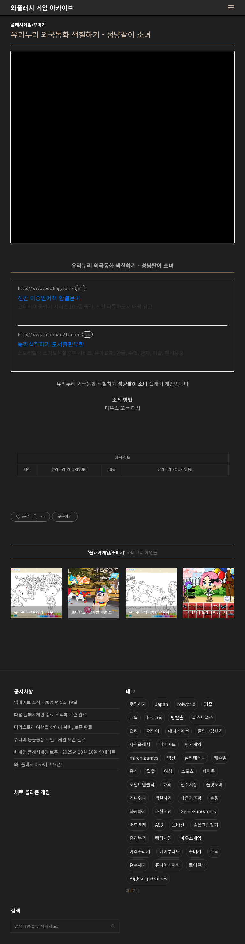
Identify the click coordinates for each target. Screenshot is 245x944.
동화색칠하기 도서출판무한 (51, 344)
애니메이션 (178, 731)
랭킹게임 (163, 838)
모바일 (178, 824)
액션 (171, 757)
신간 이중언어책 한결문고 (49, 298)
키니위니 (138, 798)
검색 (113, 926)
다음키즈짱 (191, 798)
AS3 (159, 824)
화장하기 (138, 811)
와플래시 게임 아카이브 (42, 7)
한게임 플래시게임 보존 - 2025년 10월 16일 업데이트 (64, 752)
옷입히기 (138, 704)
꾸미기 (195, 851)
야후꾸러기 (140, 851)
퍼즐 (208, 704)
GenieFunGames (198, 811)
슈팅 (214, 798)
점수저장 (189, 784)
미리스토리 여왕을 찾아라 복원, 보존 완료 (53, 727)
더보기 (131, 890)
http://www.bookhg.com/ (46, 288)
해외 (167, 784)
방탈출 (177, 717)
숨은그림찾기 (205, 824)
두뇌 (214, 851)
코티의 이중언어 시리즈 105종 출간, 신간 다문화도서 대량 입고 (85, 306)
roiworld (186, 704)
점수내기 (138, 865)
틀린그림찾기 (210, 731)
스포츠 (187, 771)
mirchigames (144, 757)
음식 (134, 771)
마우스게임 (191, 838)
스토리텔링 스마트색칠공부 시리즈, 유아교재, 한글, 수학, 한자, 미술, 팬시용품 (101, 352)
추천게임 (163, 811)
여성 (168, 771)
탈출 (151, 771)
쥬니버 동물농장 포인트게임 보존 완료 (49, 739)
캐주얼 (220, 757)
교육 (134, 717)
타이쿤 (209, 771)
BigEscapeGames (148, 878)
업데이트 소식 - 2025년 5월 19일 (45, 702)
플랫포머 (214, 784)
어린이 (153, 731)
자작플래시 (140, 744)
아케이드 (167, 744)
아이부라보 (169, 851)
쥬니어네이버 (167, 865)
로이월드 (197, 865)
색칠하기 (163, 798)
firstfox (154, 717)
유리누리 (138, 838)
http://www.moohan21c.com (49, 334)
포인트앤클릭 (142, 784)
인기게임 (193, 744)
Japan (161, 704)
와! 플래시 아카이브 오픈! (38, 764)
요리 (134, 731)
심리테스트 (194, 757)
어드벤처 (138, 824)
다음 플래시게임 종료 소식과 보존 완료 (50, 714)
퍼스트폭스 (202, 717)
